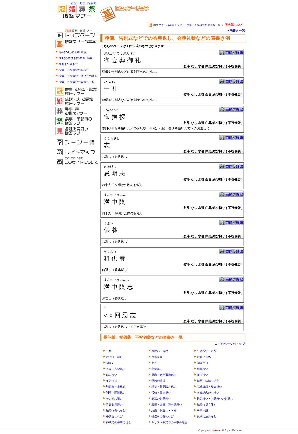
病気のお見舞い (161, 398)
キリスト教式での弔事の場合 (169, 422)
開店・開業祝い (115, 392)
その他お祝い (114, 398)
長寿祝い (202, 374)
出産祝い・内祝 (206, 351)
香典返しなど (114, 416)
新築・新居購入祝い (163, 386)
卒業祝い (156, 368)
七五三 (155, 363)
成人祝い (111, 374)
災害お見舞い (114, 404)
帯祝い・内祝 (159, 351)
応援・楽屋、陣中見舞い (166, 404)
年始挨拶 (111, 380)
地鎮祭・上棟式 (115, 386)
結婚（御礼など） (117, 410)
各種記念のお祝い (208, 392)
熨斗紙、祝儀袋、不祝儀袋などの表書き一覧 (143, 337)
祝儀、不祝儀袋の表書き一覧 (204, 25)
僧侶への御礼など (162, 416)
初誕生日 (202, 363)
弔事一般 (202, 410)
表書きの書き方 (68, 64)
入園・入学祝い (115, 368)
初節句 (110, 363)
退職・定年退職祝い (163, 374)
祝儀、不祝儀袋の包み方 (73, 70)
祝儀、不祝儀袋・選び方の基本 (77, 75)
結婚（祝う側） (206, 404)
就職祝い (202, 368)
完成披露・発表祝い (209, 386)
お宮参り (156, 357)
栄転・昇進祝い (161, 392)
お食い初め (204, 357)
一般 (109, 351)
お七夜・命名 (114, 357)
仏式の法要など (206, 416)
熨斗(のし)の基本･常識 (72, 52)
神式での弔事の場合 (118, 422)
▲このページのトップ (230, 343)
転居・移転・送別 (208, 380)
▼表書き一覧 (236, 30)
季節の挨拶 (158, 380)
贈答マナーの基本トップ (165, 25)
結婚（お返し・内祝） (165, 410)
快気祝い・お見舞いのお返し (215, 398)
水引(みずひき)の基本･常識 (75, 58)
